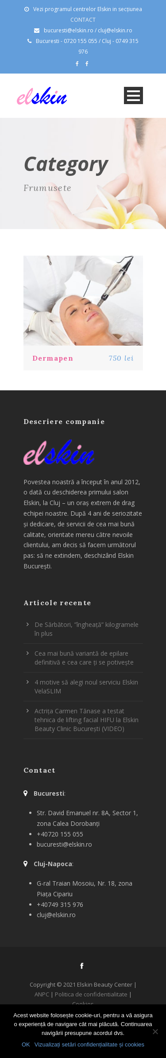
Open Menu (133, 95)
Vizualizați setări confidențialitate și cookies (89, 1044)
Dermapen (52, 358)
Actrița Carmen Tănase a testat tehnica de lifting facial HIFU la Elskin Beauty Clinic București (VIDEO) (87, 720)
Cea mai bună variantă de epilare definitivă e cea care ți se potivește (84, 657)
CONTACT (83, 19)
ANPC (42, 994)
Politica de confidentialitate (91, 994)
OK (26, 1044)
